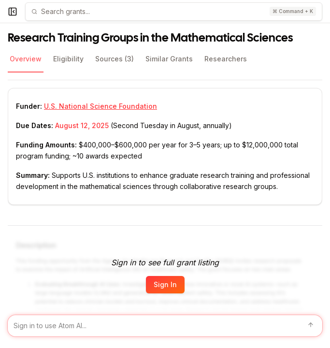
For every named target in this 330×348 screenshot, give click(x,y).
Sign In (165, 284)
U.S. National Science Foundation (100, 106)
